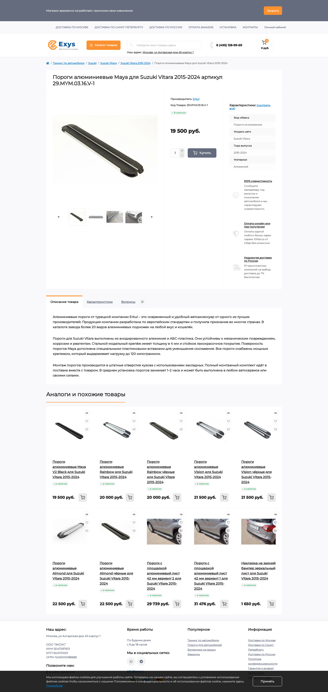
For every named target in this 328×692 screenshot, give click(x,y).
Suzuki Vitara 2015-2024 (136, 63)
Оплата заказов (201, 27)
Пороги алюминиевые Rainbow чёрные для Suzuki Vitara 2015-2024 (161, 472)
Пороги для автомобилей (204, 645)
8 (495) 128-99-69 (229, 45)
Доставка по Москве (72, 27)
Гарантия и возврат (261, 668)
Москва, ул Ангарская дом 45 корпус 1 (168, 52)
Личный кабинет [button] (275, 27)
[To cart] (82, 497)
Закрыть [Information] (273, 10)
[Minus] (182, 155)
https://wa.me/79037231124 (131, 661)
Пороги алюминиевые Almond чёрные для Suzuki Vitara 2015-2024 (116, 573)
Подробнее (54, 685)
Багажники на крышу (201, 649)
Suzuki (92, 63)
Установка (228, 27)
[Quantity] (175, 153)
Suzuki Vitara (108, 63)
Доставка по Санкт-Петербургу (119, 27)
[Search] (131, 45)
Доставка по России (165, 27)
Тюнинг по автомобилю (68, 63)
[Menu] (104, 45)
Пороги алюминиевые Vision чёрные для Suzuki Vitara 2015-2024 (256, 472)
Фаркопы (193, 654)
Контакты (250, 27)
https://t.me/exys (141, 661)
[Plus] (182, 150)
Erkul (196, 99)
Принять (267, 681)
